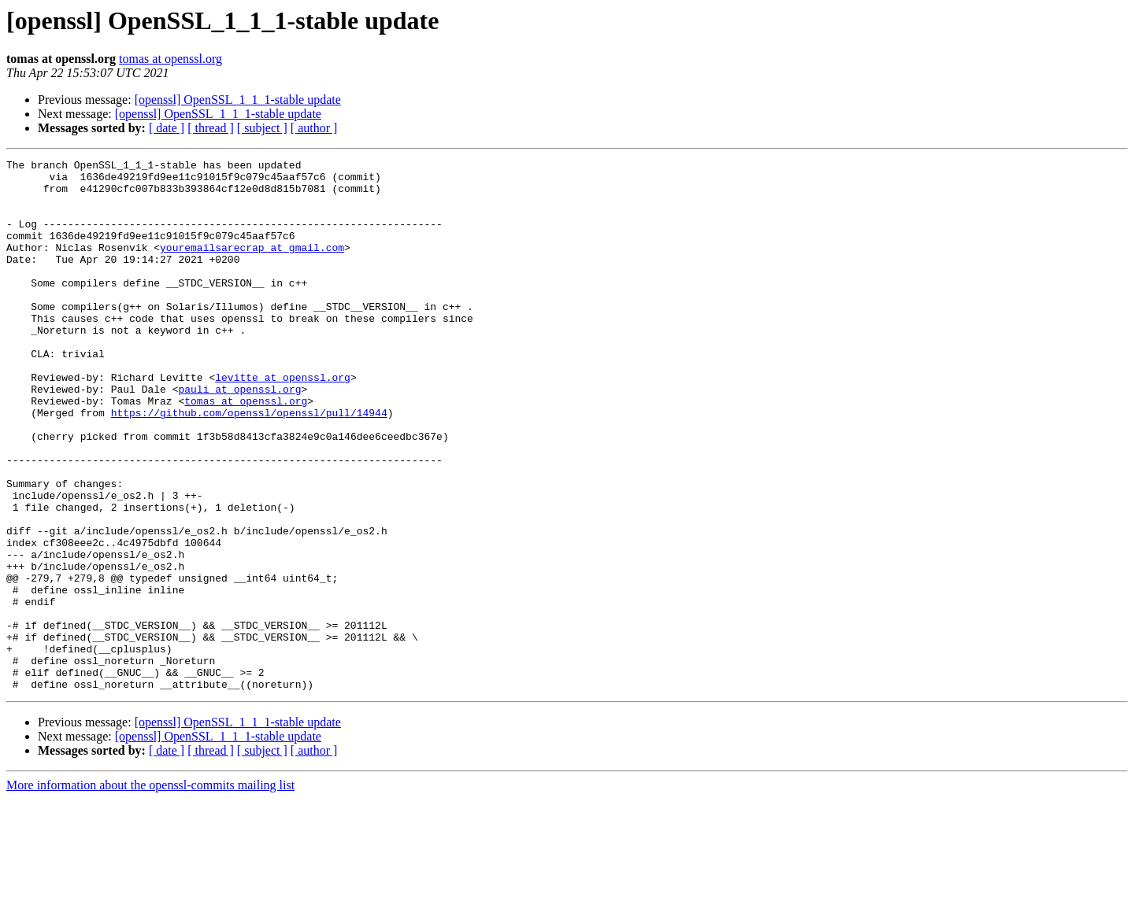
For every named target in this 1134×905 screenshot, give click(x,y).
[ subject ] (262, 128)
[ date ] (166, 128)
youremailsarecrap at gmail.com (252, 266)
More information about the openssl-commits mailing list (150, 891)
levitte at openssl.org (282, 422)
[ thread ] (210, 128)
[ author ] (314, 128)
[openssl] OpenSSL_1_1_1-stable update (238, 99)
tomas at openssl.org (170, 58)
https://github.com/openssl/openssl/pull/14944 (249, 464)
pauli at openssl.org (239, 436)
